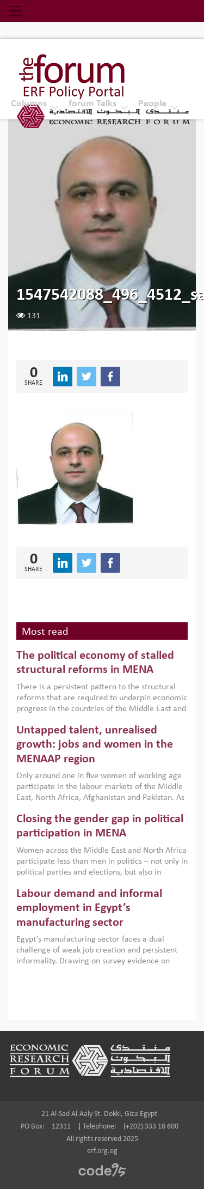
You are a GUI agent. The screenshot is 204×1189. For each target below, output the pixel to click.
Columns (29, 104)
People (152, 104)
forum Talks (92, 104)
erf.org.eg (102, 1151)
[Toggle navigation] (15, 11)
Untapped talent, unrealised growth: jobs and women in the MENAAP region (94, 745)
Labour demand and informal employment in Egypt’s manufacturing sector (89, 908)
